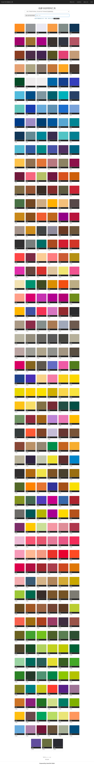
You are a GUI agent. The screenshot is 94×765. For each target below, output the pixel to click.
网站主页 (72, 2)
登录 (92, 2)
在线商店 (79, 2)
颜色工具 (86, 2)
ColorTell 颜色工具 (7, 2)
